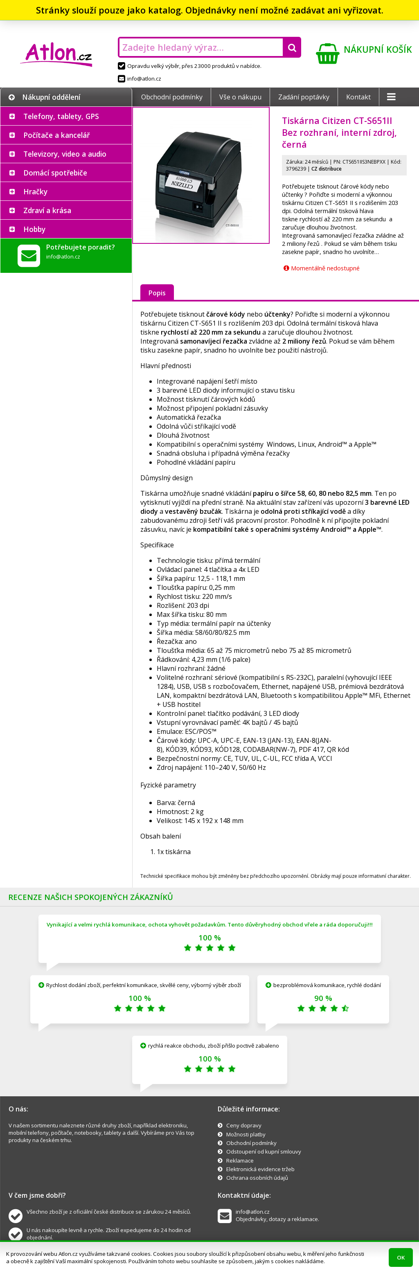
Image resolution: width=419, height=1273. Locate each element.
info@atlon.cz (139, 78)
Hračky (35, 191)
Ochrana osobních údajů (257, 1177)
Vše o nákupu (240, 96)
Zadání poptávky (303, 96)
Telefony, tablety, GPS (61, 116)
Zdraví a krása (47, 210)
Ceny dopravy (243, 1125)
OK (401, 1257)
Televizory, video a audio (64, 154)
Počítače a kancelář (56, 135)
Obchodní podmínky (172, 96)
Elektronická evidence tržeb (260, 1169)
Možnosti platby (246, 1134)
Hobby (34, 229)
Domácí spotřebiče (55, 173)
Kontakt (358, 96)
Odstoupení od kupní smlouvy (263, 1151)
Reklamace (240, 1160)
